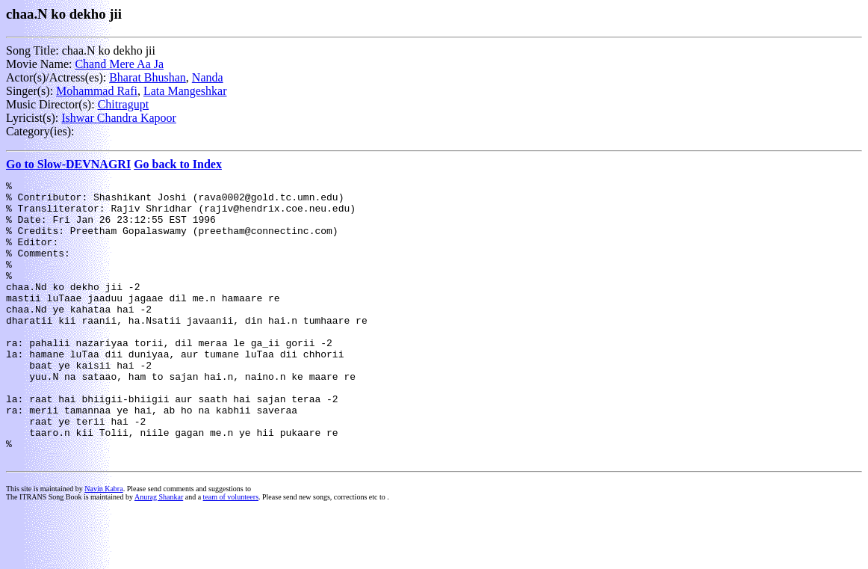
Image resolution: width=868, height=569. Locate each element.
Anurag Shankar (158, 553)
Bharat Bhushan (147, 77)
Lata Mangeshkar (185, 90)
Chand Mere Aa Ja (119, 64)
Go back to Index (178, 164)
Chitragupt (123, 104)
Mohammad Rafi (96, 90)
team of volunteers (230, 553)
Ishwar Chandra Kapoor (118, 117)
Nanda (207, 77)
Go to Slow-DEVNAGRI (68, 164)
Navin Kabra (103, 545)
